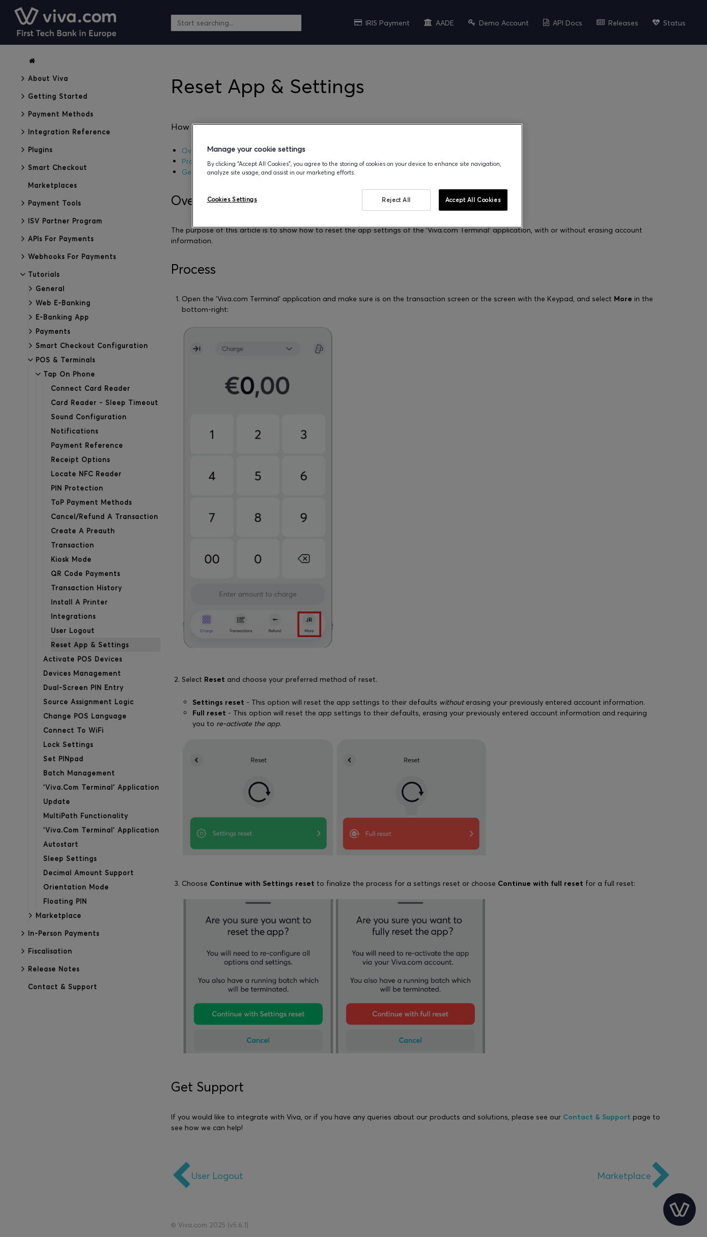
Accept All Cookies (472, 200)
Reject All (396, 200)
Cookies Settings (232, 199)
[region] (357, 176)
